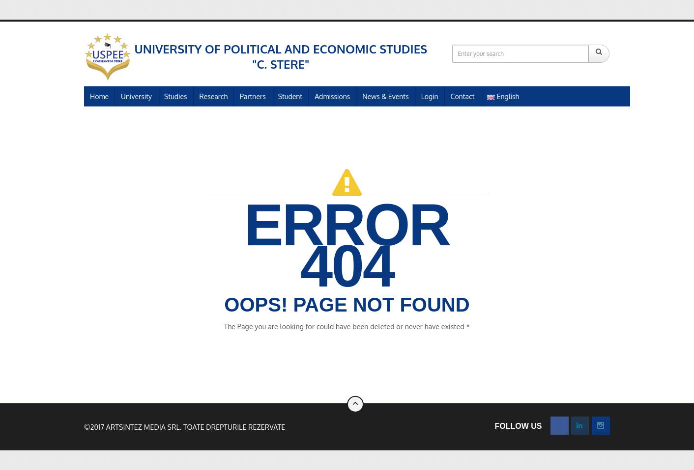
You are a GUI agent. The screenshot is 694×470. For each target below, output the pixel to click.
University (136, 96)
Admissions (332, 96)
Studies (175, 96)
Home (99, 96)
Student (290, 96)
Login (429, 96)
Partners (253, 96)
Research (214, 96)
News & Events (385, 96)
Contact (463, 96)
